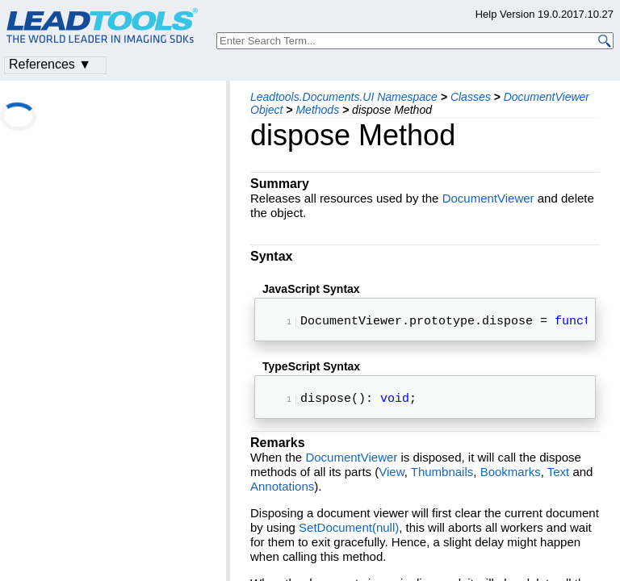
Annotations (282, 492)
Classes (470, 96)
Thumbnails (442, 478)
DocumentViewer (488, 198)
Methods (317, 109)
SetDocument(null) (349, 534)
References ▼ (50, 64)
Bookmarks (510, 478)
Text (558, 478)
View (391, 478)
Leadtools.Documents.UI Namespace (344, 96)
